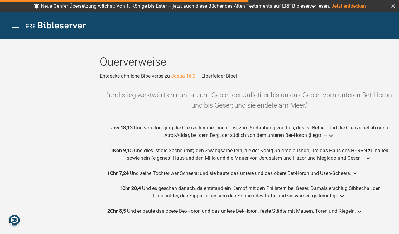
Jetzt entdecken (348, 6)
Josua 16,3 (183, 76)
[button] (393, 6)
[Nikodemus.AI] (14, 220)
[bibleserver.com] (56, 26)
